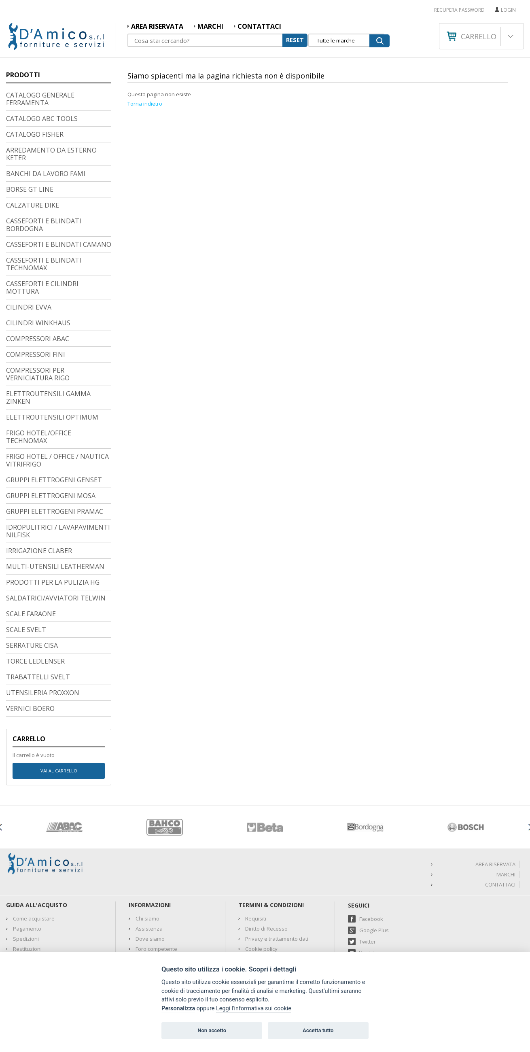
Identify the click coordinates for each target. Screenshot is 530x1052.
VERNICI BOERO (30, 656)
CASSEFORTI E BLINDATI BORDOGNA (43, 173)
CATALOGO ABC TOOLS (42, 66)
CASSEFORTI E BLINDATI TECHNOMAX (43, 212)
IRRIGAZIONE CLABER (39, 498)
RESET (295, 40)
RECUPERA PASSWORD (459, 10)
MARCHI (210, 26)
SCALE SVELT (26, 577)
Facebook (371, 867)
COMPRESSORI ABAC (37, 286)
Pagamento (27, 876)
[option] (64, 775)
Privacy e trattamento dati (276, 887)
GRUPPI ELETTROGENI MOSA (50, 443)
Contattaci (259, 26)
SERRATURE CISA (32, 593)
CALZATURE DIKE (32, 153)
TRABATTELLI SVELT (38, 625)
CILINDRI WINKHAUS (38, 271)
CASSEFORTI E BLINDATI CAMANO (58, 192)
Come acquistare (34, 866)
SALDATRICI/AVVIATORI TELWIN (56, 546)
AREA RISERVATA (157, 26)
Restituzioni (27, 897)
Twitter (367, 889)
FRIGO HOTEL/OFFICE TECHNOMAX (38, 385)
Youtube (369, 901)
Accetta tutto (318, 1030)
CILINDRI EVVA (28, 255)
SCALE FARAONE (31, 562)
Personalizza (178, 1008)
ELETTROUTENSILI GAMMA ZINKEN (48, 345)
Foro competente (156, 897)
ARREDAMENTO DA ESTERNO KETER (51, 102)
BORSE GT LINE (29, 137)
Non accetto (211, 1030)
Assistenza (149, 876)
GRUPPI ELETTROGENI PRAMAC (54, 459)
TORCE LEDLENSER (35, 609)
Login (508, 10)
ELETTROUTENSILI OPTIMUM (52, 365)
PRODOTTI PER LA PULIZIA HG (53, 530)
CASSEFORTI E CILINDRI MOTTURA (42, 235)
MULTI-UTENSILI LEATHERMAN (55, 514)
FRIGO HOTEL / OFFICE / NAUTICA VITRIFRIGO (57, 408)
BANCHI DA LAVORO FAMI (45, 121)
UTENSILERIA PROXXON (42, 640)
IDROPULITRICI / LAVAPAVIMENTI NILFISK (58, 479)
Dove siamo (150, 887)
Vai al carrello (58, 719)
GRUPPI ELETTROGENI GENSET (54, 428)
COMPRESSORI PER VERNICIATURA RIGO (38, 322)
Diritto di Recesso (266, 876)
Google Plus (374, 878)
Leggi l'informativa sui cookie (253, 1008)
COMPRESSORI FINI (35, 302)
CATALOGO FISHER (35, 82)
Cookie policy (261, 897)
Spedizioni (26, 887)
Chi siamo (147, 866)
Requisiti (255, 866)
